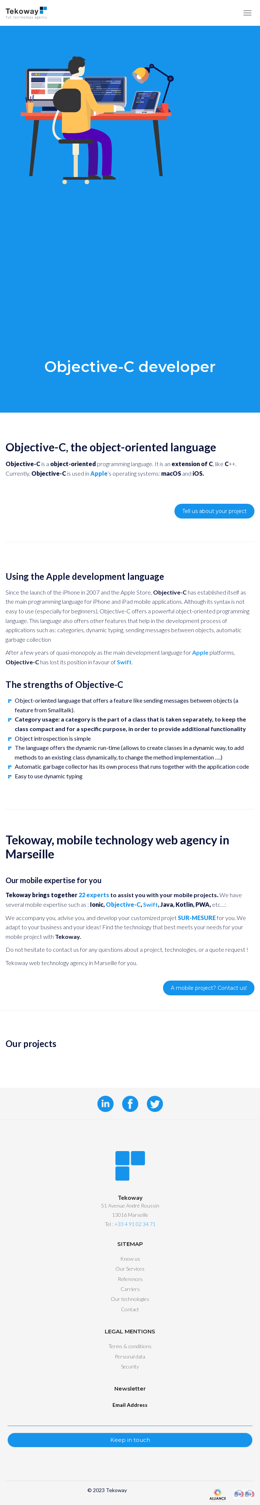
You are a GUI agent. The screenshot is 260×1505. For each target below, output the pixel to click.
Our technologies (130, 1299)
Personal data (130, 1356)
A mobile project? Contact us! (209, 988)
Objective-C (123, 904)
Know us (130, 1259)
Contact (130, 1309)
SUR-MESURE (197, 917)
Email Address (130, 1405)
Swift (124, 661)
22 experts (94, 894)
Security (130, 1366)
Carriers (130, 1289)
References (130, 1279)
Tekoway (116, 1490)
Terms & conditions (130, 1346)
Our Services (130, 1268)
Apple (200, 652)
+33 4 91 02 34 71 (135, 1224)
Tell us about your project (214, 511)
